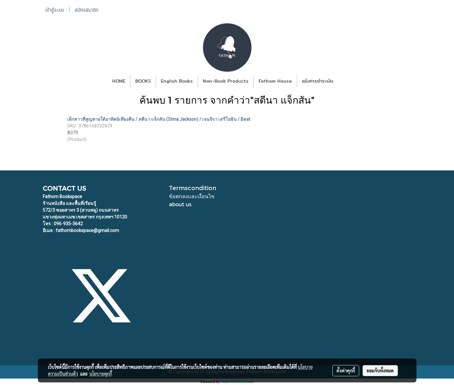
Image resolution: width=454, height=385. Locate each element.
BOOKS (143, 81)
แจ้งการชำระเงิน (317, 81)
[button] (344, 81)
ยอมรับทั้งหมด (380, 370)
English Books (177, 81)
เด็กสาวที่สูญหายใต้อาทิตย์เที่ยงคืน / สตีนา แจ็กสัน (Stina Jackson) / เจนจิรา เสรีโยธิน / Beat (158, 119)
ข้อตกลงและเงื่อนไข (192, 196)
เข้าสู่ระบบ (54, 10)
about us (180, 204)
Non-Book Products (226, 81)
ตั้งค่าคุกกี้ (346, 370)
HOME (118, 81)
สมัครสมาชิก (86, 10)
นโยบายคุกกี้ (100, 374)
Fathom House (275, 81)
